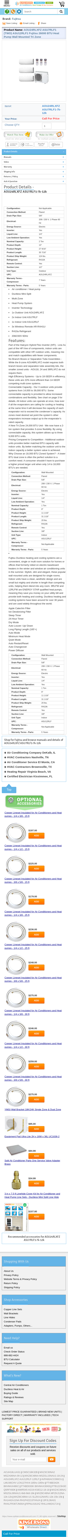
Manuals (7, 157)
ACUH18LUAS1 (12, 1472)
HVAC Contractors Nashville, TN (28, 757)
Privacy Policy (11, 1275)
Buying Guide (11, 1393)
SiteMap (61, 1516)
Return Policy (11, 1283)
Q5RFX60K (10, 1489)
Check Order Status (14, 1351)
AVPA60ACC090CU (51, 1479)
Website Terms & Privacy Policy (20, 1279)
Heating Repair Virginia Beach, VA (29, 771)
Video (6, 162)
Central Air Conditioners (16, 1385)
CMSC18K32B (30, 1472)
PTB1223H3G (59, 1486)
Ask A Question (10, 181)
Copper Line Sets (13, 1309)
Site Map (8, 1401)
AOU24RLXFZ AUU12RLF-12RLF (21, 1479)
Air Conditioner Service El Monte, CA (31, 762)
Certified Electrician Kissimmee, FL (30, 776)
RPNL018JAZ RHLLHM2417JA (42, 1503)
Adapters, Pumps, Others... (18, 1325)
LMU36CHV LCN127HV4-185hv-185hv (24, 1482)
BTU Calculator (12, 1359)
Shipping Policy (12, 1287)
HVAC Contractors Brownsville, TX (29, 766)
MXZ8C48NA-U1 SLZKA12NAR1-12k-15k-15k (38, 1496)
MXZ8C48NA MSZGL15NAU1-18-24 (44, 1475)
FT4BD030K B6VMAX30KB (35, 1486)
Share (41, 23)
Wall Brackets (11, 1313)
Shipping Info (9, 172)
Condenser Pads (12, 1321)
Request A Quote (13, 1363)
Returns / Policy (11, 176)
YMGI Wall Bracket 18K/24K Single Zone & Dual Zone (33, 1109)
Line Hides (9, 1317)
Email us (8, 1347)
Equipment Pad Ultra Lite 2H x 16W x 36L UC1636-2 (32, 1136)
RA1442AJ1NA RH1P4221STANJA (22, 1500)
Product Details (10, 151)
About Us (8, 1271)
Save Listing (9, 23)
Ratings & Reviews (14, 1397)
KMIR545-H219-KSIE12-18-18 (34, 1489)
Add (36, 835)
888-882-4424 (11, 1355)
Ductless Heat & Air (14, 1389)
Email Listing (26, 23)
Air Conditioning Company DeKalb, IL (31, 752)
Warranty (8, 167)
